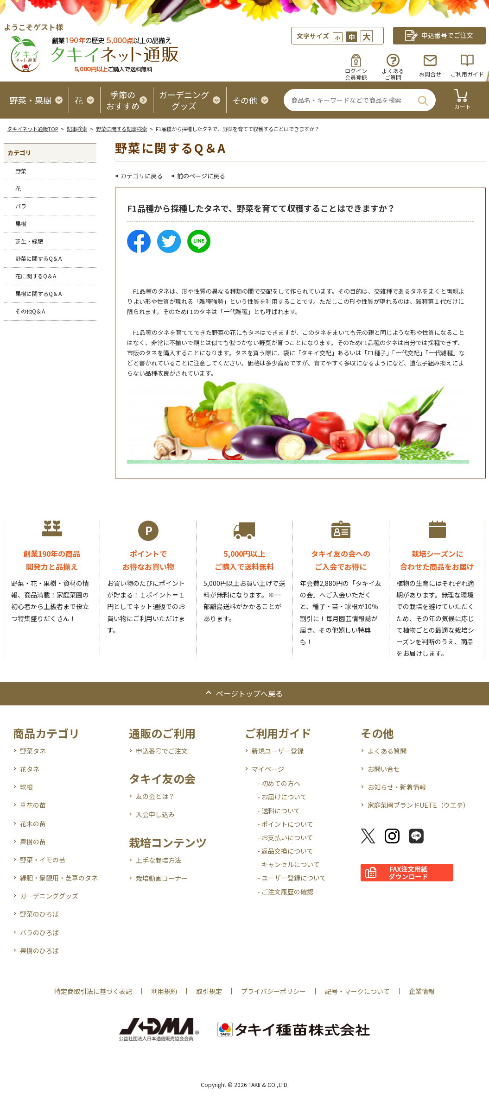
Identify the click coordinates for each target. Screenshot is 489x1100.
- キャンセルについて (288, 864)
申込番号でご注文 (162, 750)
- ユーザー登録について (291, 877)
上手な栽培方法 (158, 860)
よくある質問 (387, 750)
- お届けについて (282, 796)
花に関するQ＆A (35, 276)
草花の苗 (33, 805)
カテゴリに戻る (142, 175)
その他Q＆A (30, 311)
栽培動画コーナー (162, 878)
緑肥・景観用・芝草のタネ (59, 877)
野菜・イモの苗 (42, 859)
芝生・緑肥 (29, 241)
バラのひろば (39, 932)
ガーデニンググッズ (49, 895)
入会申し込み (155, 814)
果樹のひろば (39, 950)
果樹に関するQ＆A (38, 293)
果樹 (20, 223)
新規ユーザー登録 (278, 750)
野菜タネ (33, 750)
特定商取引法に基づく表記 (93, 991)
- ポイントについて (285, 824)
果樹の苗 (33, 841)
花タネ (29, 768)
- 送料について (278, 810)
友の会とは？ (155, 796)
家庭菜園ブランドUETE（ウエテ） (419, 805)
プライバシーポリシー (273, 991)
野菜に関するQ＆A (38, 258)
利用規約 (164, 991)
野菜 (20, 171)
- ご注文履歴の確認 (285, 891)
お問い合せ (384, 768)
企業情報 (422, 991)
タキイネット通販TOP (32, 128)
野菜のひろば (39, 913)
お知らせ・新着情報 (397, 787)
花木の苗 (33, 823)
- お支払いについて (285, 837)
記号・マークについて (357, 991)
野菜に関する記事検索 (121, 128)
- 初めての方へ (278, 783)
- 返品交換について (285, 850)
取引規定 (209, 991)
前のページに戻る (201, 175)
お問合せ (430, 74)
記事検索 (77, 128)
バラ (20, 206)
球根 (26, 787)
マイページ (268, 768)
